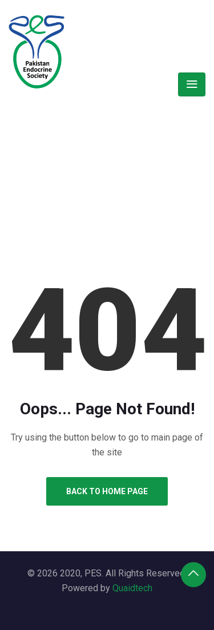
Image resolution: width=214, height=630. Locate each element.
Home (69, 155)
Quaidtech (132, 588)
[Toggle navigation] (191, 84)
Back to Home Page (107, 491)
